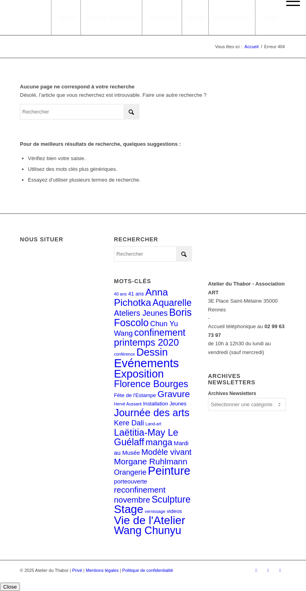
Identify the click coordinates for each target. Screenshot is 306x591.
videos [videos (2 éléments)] (174, 511)
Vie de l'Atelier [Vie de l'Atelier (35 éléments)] (149, 520)
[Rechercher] (79, 111)
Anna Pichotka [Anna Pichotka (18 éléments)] (141, 297)
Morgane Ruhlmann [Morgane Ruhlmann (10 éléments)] (150, 461)
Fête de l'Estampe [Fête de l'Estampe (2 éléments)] (135, 395)
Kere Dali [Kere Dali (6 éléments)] (129, 423)
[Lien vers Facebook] (256, 570)
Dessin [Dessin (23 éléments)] (152, 352)
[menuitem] (291, 1)
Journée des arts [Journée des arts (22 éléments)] (151, 412)
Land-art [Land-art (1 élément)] (153, 423)
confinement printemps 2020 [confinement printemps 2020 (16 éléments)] (149, 337)
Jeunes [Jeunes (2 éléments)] (177, 404)
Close (10, 587)
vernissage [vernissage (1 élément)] (155, 511)
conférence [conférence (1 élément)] (124, 354)
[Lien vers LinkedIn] (280, 570)
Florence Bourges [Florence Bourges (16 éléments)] (151, 384)
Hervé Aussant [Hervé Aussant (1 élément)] (127, 403)
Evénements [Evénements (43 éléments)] (146, 363)
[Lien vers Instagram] (268, 570)
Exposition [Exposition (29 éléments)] (139, 374)
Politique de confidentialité (147, 570)
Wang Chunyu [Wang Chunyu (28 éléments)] (147, 530)
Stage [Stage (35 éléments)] (128, 509)
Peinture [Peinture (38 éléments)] (169, 470)
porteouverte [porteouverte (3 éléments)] (130, 481)
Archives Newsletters (232, 393)
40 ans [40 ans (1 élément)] (120, 294)
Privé (77, 570)
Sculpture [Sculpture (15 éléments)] (170, 499)
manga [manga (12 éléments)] (158, 442)
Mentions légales (102, 570)
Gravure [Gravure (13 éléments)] (173, 394)
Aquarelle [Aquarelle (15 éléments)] (172, 302)
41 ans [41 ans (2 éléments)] (136, 294)
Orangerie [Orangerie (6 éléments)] (130, 472)
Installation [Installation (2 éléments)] (155, 404)
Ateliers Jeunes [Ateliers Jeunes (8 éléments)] (141, 313)
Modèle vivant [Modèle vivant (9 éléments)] (166, 452)
